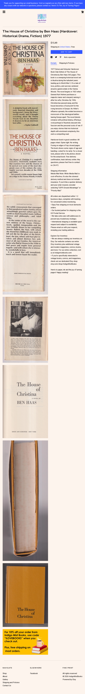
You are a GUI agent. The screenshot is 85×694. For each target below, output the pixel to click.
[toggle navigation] (4, 12)
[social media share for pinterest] (61, 57)
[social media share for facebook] (52, 57)
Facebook (34, 673)
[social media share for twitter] (56, 57)
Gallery (5, 679)
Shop (5, 673)
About (5, 676)
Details (54, 63)
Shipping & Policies (66, 63)
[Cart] (82, 12)
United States (65, 47)
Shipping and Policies (11, 682)
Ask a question (70, 57)
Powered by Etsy (69, 679)
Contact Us (7, 686)
